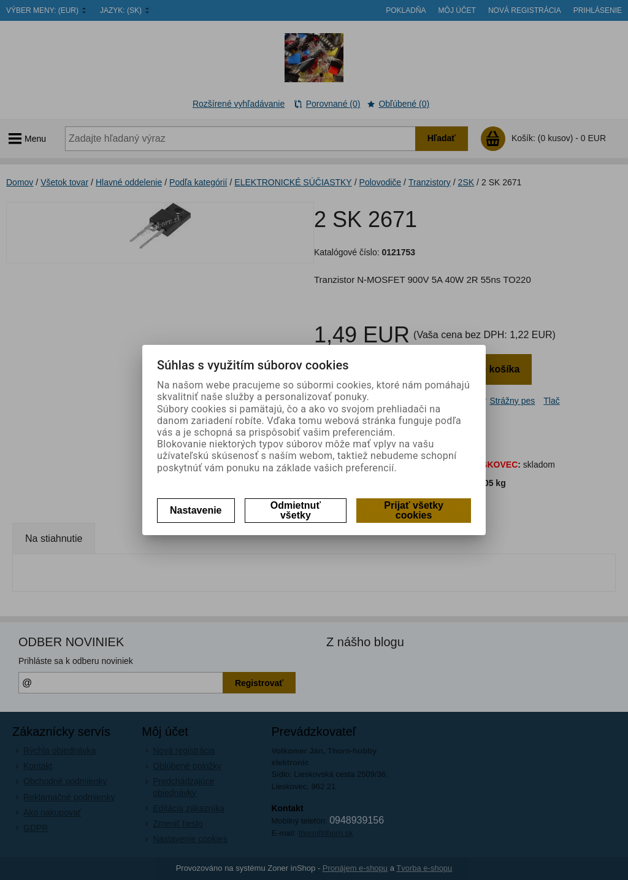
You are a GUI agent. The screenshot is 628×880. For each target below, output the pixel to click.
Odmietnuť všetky (295, 510)
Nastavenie (196, 510)
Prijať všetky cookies (413, 510)
